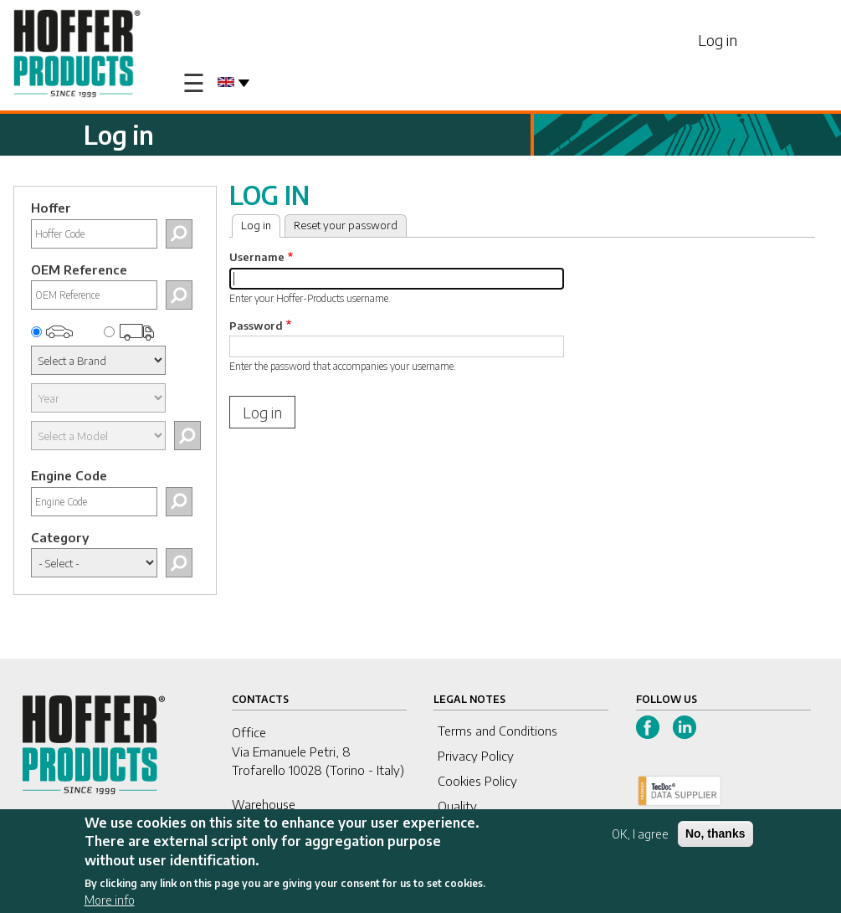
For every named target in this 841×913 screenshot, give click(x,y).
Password (256, 325)
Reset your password (345, 225)
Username (257, 257)
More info (110, 901)
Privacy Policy (476, 755)
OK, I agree (640, 835)
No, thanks (715, 834)
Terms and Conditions (497, 730)
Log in (717, 39)
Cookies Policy (477, 780)
